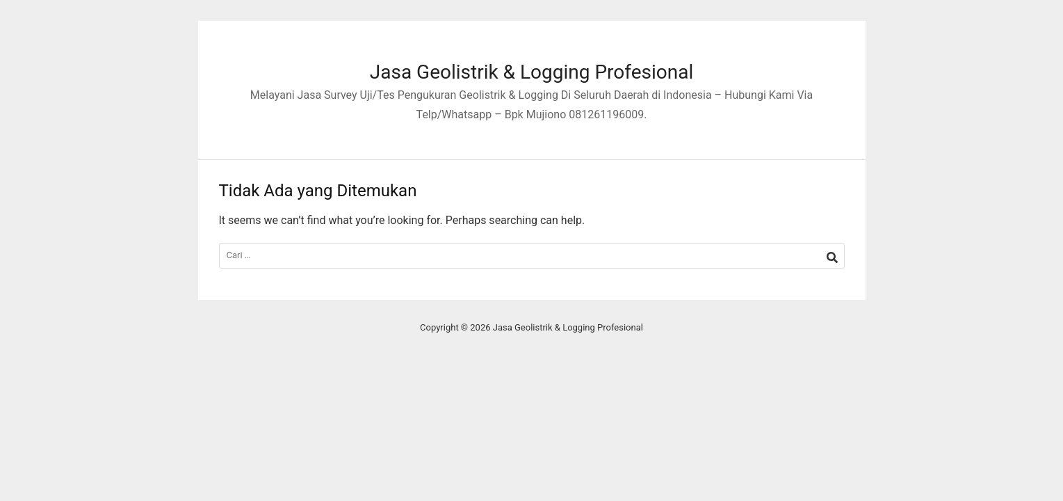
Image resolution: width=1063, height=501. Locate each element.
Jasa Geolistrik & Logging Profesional (532, 72)
